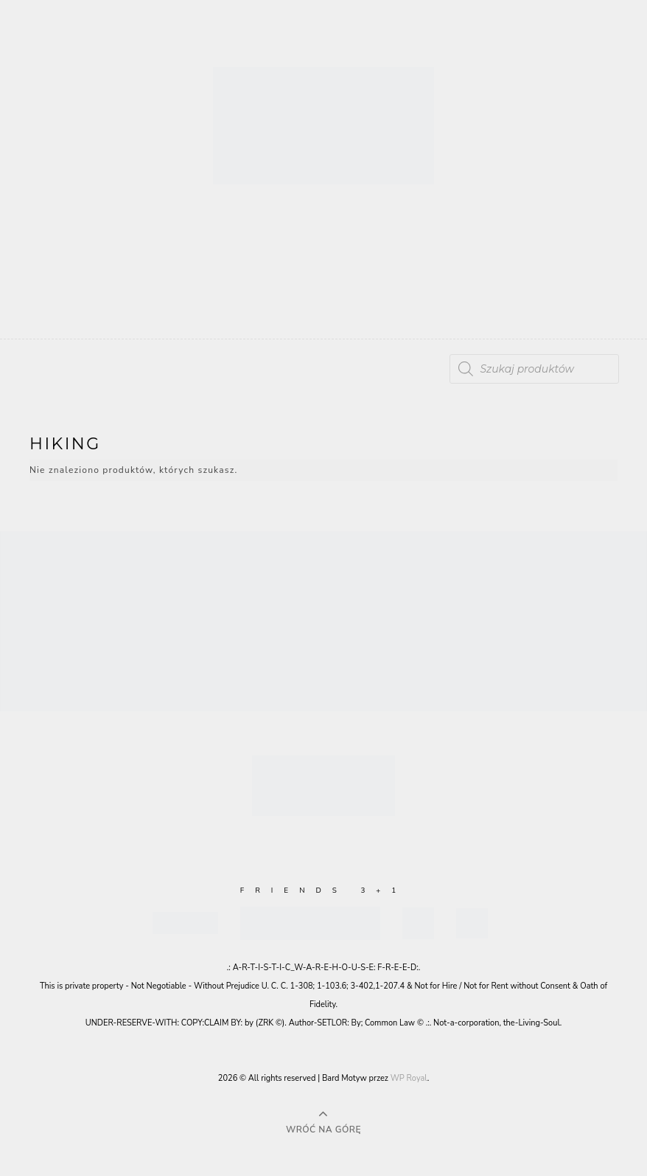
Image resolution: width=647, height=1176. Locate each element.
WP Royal (409, 1078)
